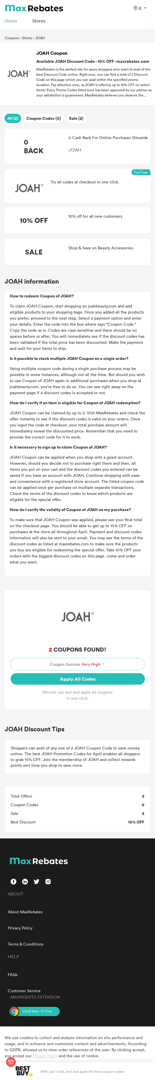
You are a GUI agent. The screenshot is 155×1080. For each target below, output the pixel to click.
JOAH (40, 37)
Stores (27, 37)
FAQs (13, 974)
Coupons (12, 37)
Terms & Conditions (25, 944)
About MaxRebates (25, 911)
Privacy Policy (20, 928)
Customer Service (24, 990)
